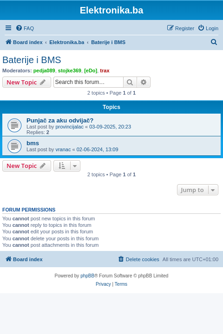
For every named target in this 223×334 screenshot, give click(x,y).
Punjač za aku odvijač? (59, 120)
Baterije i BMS (31, 60)
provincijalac (69, 126)
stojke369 (69, 70)
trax (104, 70)
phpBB (87, 275)
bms (32, 143)
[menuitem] (24, 28)
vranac (63, 149)
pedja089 (44, 70)
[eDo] (90, 70)
